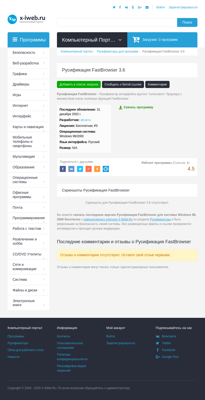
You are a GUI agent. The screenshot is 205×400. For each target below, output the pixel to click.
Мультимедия (24, 156)
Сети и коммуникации (24, 267)
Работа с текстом (27, 229)
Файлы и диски (25, 290)
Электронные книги (24, 303)
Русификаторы (160, 219)
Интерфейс (22, 116)
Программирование (29, 218)
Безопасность (24, 52)
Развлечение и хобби (25, 241)
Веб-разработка (26, 63)
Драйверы (21, 84)
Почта (18, 207)
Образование (24, 167)
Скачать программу (136, 107)
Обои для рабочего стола (26, 350)
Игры (17, 95)
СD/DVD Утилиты (27, 254)
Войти (160, 7)
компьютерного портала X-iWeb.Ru (108, 219)
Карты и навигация (28, 127)
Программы (16, 336)
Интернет (20, 105)
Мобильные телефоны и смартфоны (22, 141)
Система (20, 279)
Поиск (187, 22)
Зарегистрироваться (183, 7)
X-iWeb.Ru (49, 388)
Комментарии (157, 84)
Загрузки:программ (155, 39)
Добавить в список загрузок (78, 84)
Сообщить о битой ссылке (123, 84)
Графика (20, 74)
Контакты (63, 336)
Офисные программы (22, 194)
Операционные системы (25, 180)
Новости (13, 357)
